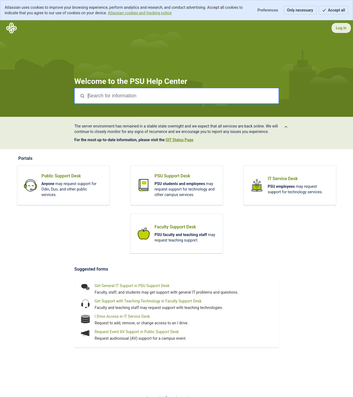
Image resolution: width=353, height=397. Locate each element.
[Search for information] (183, 95)
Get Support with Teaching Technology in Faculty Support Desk (148, 301)
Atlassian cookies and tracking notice (140, 13)
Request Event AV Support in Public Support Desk (137, 332)
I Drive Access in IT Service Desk (122, 316)
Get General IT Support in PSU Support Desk (132, 285)
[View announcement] (286, 127)
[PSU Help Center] (11, 28)
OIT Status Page (179, 140)
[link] (63, 185)
